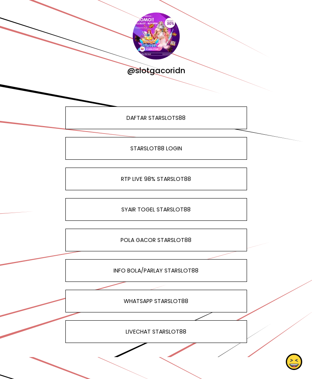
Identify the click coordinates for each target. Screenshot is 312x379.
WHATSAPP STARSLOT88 (156, 301)
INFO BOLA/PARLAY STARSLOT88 (156, 270)
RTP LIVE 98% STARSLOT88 (156, 179)
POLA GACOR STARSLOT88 (156, 240)
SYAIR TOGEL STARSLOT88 (156, 209)
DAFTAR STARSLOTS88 (156, 118)
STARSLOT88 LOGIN (156, 148)
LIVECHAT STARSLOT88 (156, 332)
